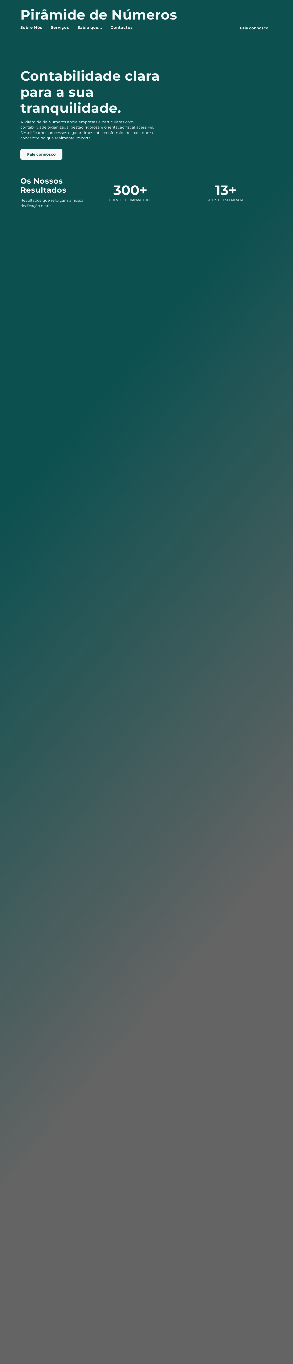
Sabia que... (90, 28)
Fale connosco (254, 28)
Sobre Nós (31, 28)
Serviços (60, 28)
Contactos (122, 28)
